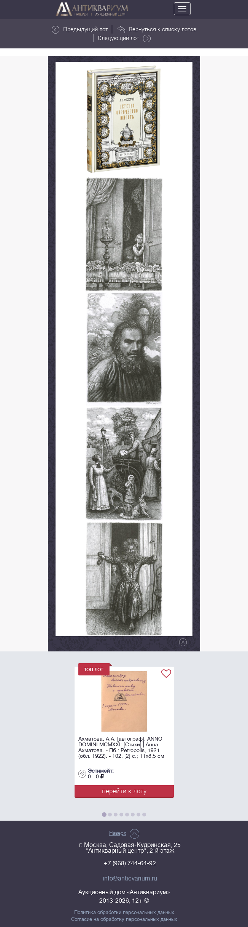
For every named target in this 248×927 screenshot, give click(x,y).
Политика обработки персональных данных (124, 912)
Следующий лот (124, 38)
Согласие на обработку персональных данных (124, 919)
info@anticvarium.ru (130, 878)
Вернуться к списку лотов (157, 29)
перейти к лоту (124, 790)
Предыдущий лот (80, 29)
